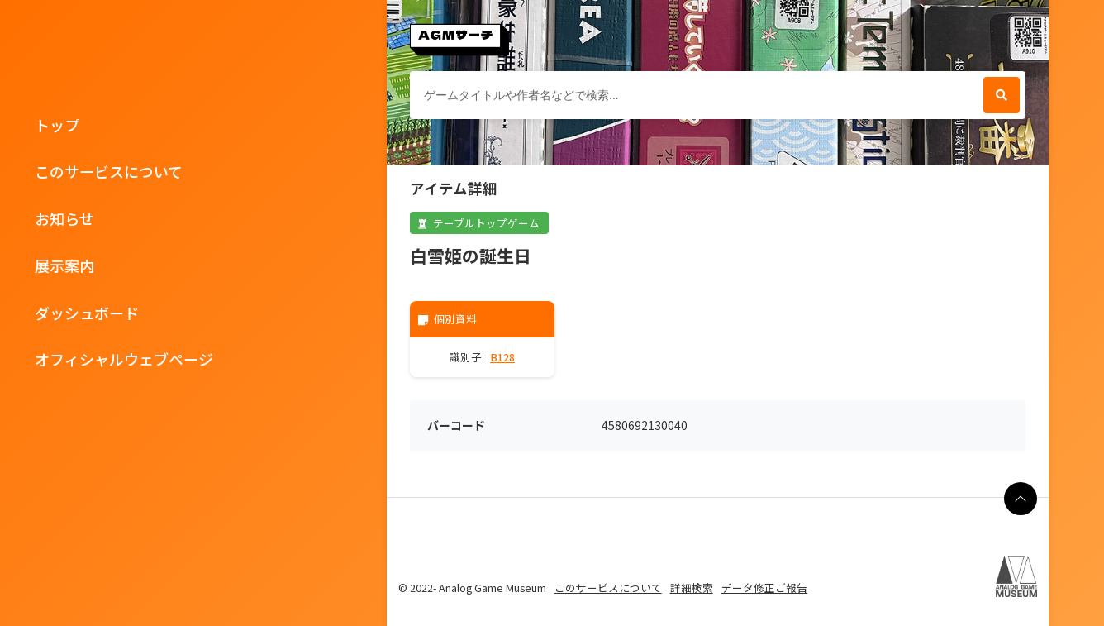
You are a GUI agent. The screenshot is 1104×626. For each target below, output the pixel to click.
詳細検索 (691, 587)
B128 (502, 357)
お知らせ (64, 218)
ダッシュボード (87, 312)
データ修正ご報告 (764, 587)
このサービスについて (109, 171)
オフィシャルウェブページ (124, 359)
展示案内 (64, 265)
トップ (57, 125)
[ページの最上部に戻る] (1020, 498)
